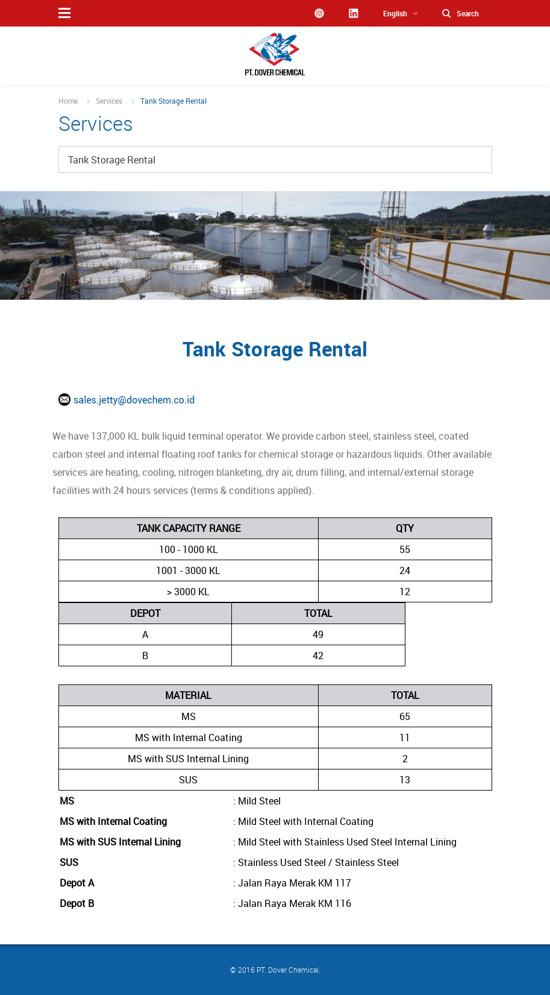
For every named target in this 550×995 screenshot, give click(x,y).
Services (109, 101)
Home (68, 101)
